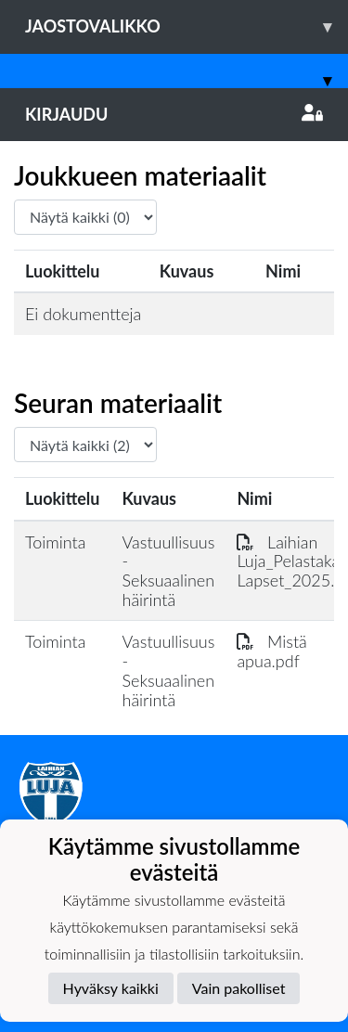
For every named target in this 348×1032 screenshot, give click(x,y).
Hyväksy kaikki (111, 988)
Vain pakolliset (239, 988)
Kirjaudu (174, 114)
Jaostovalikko (186, 26)
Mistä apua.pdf (271, 651)
